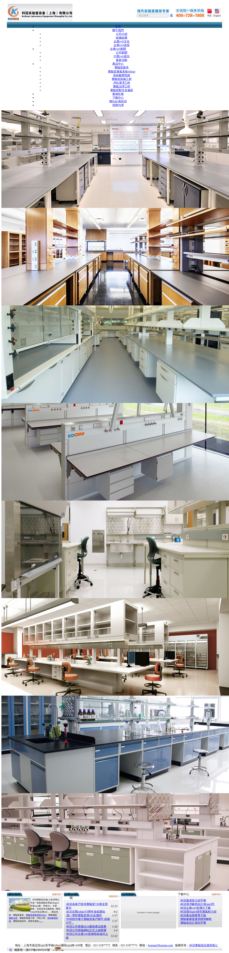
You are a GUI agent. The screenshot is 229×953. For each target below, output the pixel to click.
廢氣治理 (13, 918)
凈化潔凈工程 (121, 82)
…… (41, 921)
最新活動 (121, 60)
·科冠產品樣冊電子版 (193, 915)
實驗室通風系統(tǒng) (121, 71)
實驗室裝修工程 (122, 79)
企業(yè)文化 (122, 41)
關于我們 (118, 30)
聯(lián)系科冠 (118, 101)
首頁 (118, 26)
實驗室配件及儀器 (121, 90)
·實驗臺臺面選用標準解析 (196, 919)
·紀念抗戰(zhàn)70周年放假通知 (85, 911)
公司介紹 (121, 33)
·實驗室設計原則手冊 (193, 922)
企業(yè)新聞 (118, 48)
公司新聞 (121, 52)
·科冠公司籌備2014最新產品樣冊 (86, 926)
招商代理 (118, 105)
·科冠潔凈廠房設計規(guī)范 (197, 904)
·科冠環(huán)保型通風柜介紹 (198, 911)
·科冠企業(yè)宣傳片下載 (195, 907)
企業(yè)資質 (122, 45)
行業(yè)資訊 (122, 56)
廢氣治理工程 (121, 86)
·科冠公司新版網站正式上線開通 (86, 930)
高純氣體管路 (121, 75)
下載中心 (118, 97)
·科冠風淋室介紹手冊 (193, 900)
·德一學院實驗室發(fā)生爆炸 (84, 915)
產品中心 (118, 63)
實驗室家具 (121, 67)
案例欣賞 (118, 93)
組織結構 (121, 37)
